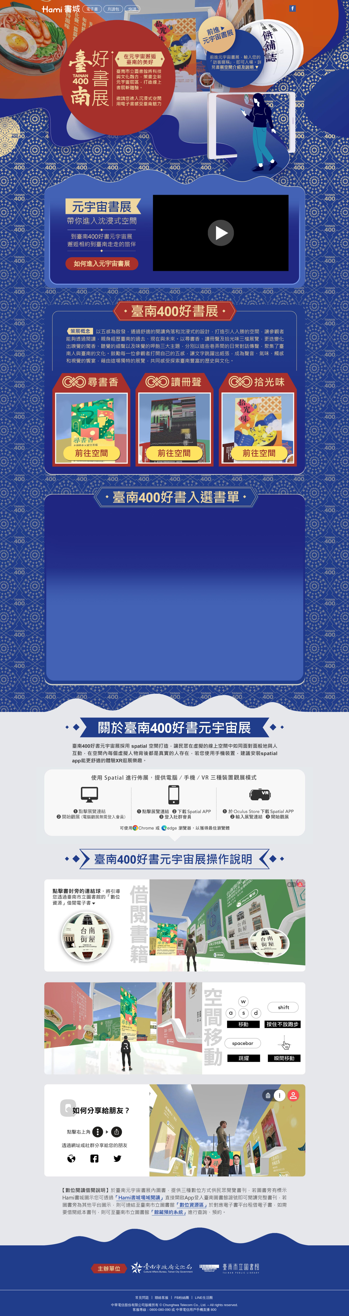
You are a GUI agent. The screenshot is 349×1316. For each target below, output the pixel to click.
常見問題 (142, 1298)
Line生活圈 (204, 1298)
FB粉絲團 (181, 1298)
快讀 (132, 9)
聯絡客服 (161, 1298)
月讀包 (113, 9)
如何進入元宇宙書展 (102, 263)
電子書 (92, 9)
